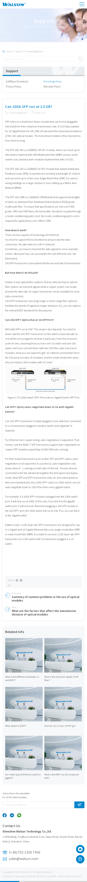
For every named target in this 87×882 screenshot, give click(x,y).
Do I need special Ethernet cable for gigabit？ (23, 776)
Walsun (25, 872)
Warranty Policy (52, 86)
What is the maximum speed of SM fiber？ (61, 678)
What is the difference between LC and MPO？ (22, 678)
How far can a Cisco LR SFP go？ (60, 725)
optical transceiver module (41, 876)
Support (19, 51)
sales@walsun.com (23, 858)
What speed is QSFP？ (16, 725)
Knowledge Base (34, 51)
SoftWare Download (17, 81)
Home (9, 51)
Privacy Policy (13, 86)
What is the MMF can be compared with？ (61, 776)
